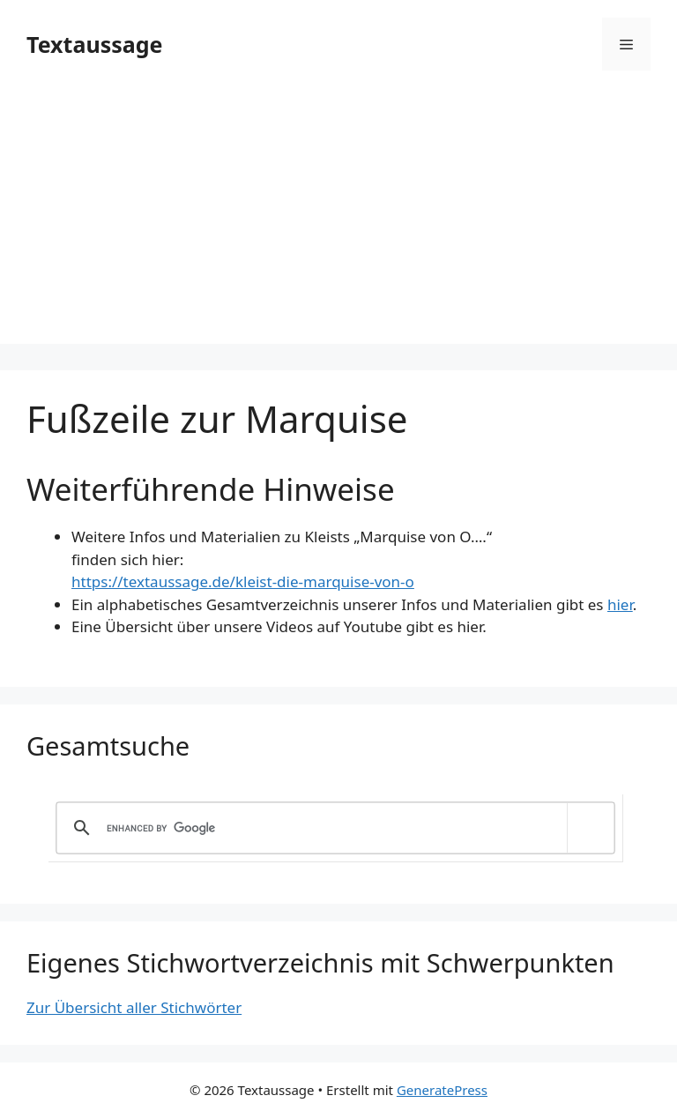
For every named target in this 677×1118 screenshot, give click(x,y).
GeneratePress (442, 1090)
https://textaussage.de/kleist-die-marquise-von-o (242, 581)
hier (620, 604)
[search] (332, 827)
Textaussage (94, 44)
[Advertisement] (338, 220)
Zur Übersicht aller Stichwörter (134, 1007)
